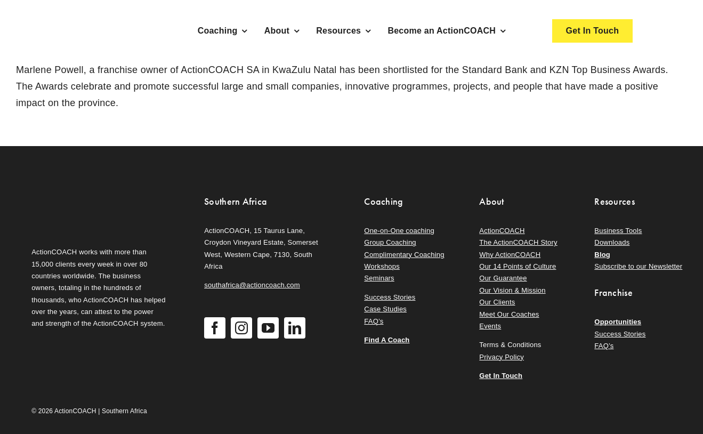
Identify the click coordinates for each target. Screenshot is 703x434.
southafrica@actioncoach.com (252, 285)
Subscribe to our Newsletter (638, 266)
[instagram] (241, 328)
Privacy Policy (501, 357)
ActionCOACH (501, 231)
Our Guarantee (503, 278)
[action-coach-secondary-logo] (84, 193)
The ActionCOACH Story (518, 242)
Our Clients (497, 302)
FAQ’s (373, 321)
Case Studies (385, 309)
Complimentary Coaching (404, 255)
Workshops (382, 266)
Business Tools (618, 231)
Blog (602, 255)
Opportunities (617, 322)
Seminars (379, 278)
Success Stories (389, 297)
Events (490, 326)
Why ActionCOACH (509, 255)
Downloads (611, 242)
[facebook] (214, 328)
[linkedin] (294, 328)
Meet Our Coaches (509, 314)
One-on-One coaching (399, 231)
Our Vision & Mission (512, 290)
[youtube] (268, 328)
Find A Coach (386, 340)
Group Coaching (390, 242)
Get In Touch (500, 376)
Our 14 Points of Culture (517, 266)
